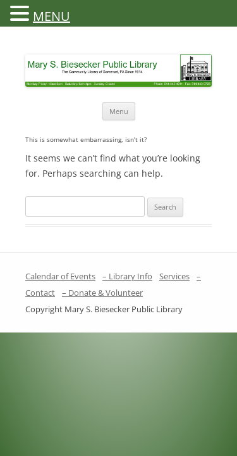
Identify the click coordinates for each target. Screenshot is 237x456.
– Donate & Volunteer (102, 292)
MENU (51, 16)
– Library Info (127, 276)
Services (174, 276)
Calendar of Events (60, 276)
